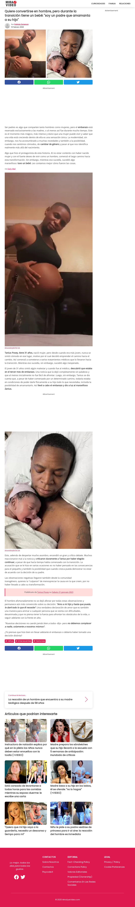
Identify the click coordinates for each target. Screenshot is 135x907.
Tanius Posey (43, 592)
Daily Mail (12, 169)
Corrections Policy (77, 866)
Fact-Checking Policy (79, 861)
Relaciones (124, 3)
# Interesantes (23, 641)
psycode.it (47, 871)
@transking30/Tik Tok (12, 348)
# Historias (39, 641)
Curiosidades (98, 3)
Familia (112, 3)
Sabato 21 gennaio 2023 (62, 592)
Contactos (48, 866)
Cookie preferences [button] (114, 866)
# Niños (9, 641)
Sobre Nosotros (50, 861)
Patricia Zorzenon (21, 24)
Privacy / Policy (112, 861)
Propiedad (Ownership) (80, 876)
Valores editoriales (77, 871)
